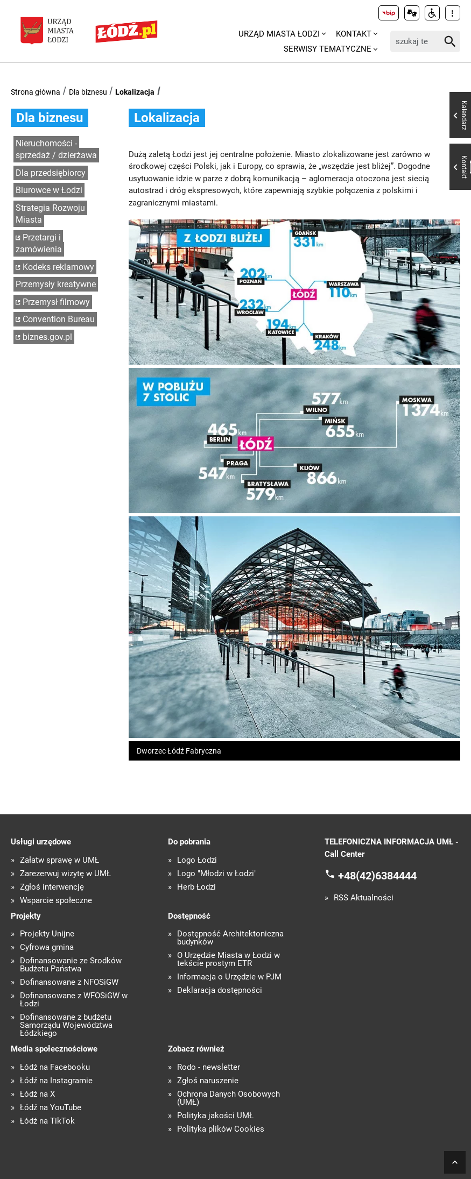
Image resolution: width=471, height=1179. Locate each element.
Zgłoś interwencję (52, 887)
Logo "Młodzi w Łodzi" (217, 874)
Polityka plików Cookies (220, 1129)
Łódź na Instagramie (56, 1081)
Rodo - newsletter (208, 1067)
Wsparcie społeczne (56, 901)
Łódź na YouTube (50, 1108)
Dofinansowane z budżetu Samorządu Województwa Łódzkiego (66, 1025)
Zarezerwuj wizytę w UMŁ (65, 874)
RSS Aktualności (363, 898)
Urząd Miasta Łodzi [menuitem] (279, 34)
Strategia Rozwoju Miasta (50, 214)
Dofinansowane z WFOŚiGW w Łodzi (74, 1000)
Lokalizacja (134, 92)
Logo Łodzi (197, 860)
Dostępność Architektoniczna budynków (230, 938)
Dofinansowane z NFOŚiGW (69, 982)
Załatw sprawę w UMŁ (59, 860)
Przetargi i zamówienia (39, 243)
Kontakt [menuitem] (353, 34)
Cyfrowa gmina (47, 947)
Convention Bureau (59, 319)
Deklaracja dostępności (219, 990)
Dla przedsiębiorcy (51, 173)
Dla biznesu (88, 92)
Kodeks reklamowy (58, 267)
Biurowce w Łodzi (49, 190)
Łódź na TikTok (47, 1121)
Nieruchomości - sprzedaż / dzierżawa (56, 149)
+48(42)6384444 (377, 875)
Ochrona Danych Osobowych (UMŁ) (228, 1098)
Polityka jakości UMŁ (215, 1116)
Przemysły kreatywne (56, 284)
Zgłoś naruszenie (207, 1081)
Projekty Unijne (47, 934)
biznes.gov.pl (47, 337)
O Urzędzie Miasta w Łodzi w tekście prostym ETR (228, 959)
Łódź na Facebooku (55, 1067)
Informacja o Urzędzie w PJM (229, 977)
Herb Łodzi (196, 887)
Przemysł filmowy (56, 302)
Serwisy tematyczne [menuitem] (327, 49)
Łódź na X (37, 1094)
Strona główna (35, 92)
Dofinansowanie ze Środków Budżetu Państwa (71, 965)
